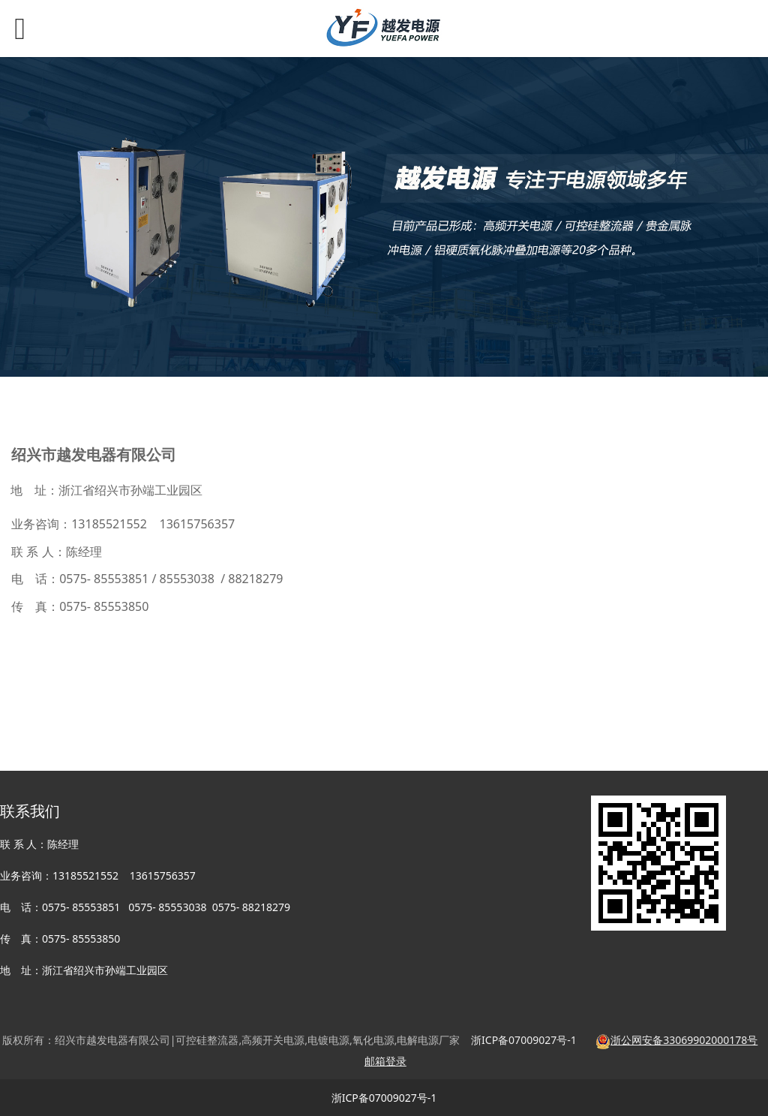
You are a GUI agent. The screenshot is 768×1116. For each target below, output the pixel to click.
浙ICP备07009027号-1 (384, 1097)
